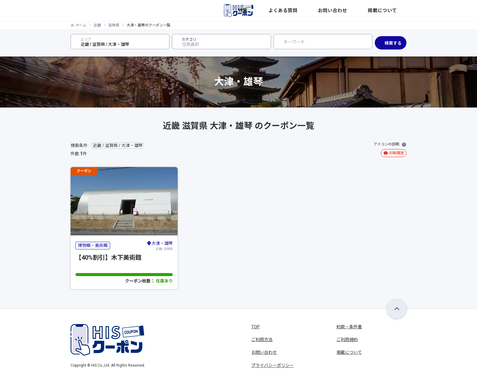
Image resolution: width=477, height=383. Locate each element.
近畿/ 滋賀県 (160, 245)
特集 (303, 10)
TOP (255, 326)
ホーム (80, 25)
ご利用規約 (347, 339)
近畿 (97, 25)
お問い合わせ (361, 10)
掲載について (393, 10)
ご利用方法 (262, 339)
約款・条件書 (349, 326)
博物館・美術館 (93, 245)
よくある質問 (328, 10)
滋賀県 (113, 25)
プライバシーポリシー (272, 365)
